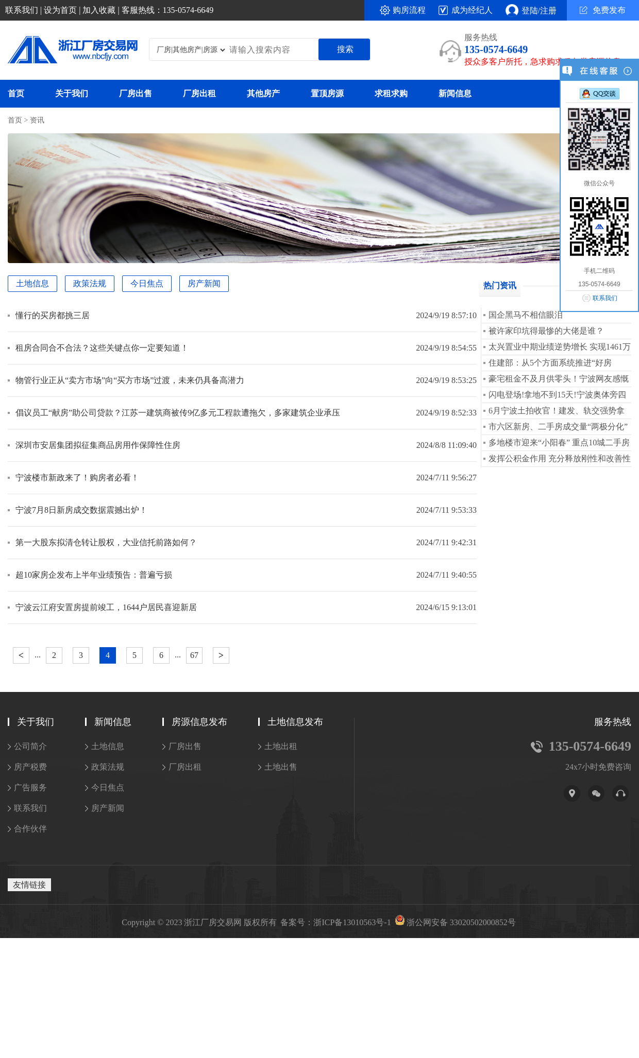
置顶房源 (327, 93)
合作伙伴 (30, 828)
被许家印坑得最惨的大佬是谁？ (546, 330)
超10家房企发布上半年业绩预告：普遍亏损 (93, 574)
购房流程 (409, 10)
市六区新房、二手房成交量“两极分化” (558, 426)
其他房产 (263, 93)
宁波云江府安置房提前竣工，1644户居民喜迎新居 (106, 607)
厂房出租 (199, 93)
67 (194, 655)
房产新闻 (204, 283)
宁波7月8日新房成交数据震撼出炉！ (81, 510)
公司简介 (30, 746)
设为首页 (60, 10)
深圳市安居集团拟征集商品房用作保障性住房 (97, 445)
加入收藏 (98, 10)
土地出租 (280, 746)
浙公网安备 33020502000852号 (461, 922)
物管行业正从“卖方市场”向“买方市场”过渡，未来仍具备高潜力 (129, 380)
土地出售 (280, 766)
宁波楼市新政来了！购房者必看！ (77, 477)
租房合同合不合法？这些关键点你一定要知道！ (102, 347)
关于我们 (71, 93)
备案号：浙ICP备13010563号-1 (335, 922)
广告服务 (30, 787)
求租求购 (391, 93)
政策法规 (89, 283)
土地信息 (32, 283)
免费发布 (603, 10)
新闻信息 (455, 93)
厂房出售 (135, 93)
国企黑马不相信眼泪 (526, 314)
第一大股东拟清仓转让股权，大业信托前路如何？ (106, 542)
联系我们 (21, 10)
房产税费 (30, 766)
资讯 (37, 120)
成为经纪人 (472, 10)
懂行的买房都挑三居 (52, 315)
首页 (16, 93)
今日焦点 (146, 283)
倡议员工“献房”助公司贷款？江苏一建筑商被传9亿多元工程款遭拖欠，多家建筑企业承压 (177, 412)
